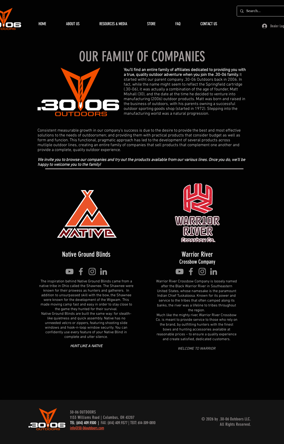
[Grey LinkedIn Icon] (103, 271)
